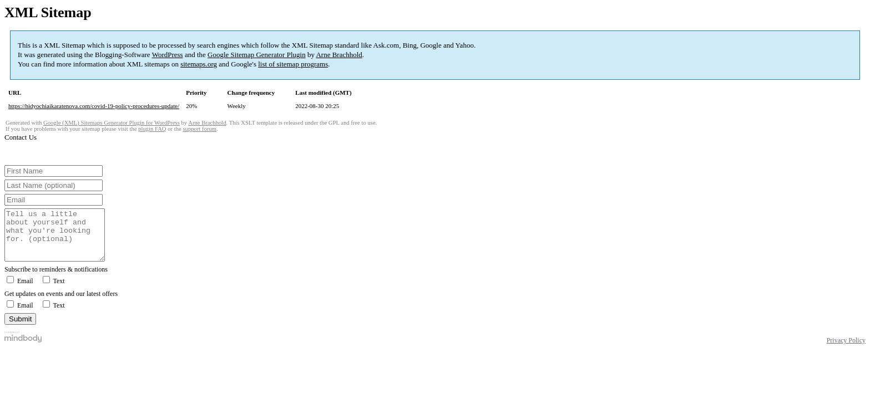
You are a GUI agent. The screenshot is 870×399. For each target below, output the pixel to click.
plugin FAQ (152, 129)
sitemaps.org (198, 64)
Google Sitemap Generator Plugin (257, 54)
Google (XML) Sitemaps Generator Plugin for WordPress (111, 123)
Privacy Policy (846, 350)
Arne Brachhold (339, 54)
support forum (199, 129)
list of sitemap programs (293, 64)
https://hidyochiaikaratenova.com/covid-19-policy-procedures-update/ (93, 106)
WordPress (167, 54)
